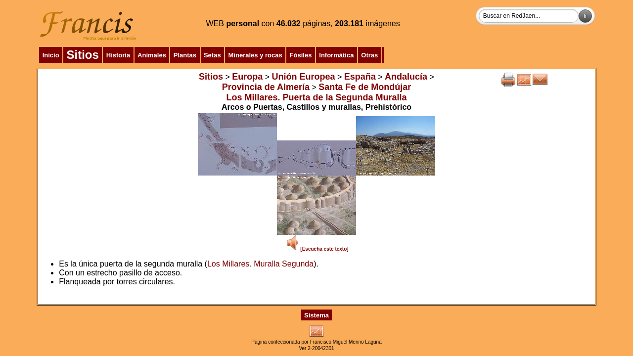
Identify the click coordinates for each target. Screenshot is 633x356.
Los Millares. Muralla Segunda (260, 264)
